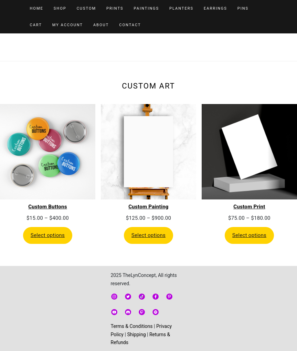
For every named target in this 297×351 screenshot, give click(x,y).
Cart (36, 25)
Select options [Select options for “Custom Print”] (249, 235)
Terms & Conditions (132, 326)
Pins (242, 8)
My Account (67, 25)
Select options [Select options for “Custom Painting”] (148, 235)
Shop (60, 8)
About (101, 25)
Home (36, 8)
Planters (181, 8)
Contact (130, 25)
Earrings (215, 8)
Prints (114, 8)
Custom (86, 8)
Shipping (136, 334)
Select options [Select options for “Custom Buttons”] (48, 235)
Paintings (146, 8)
